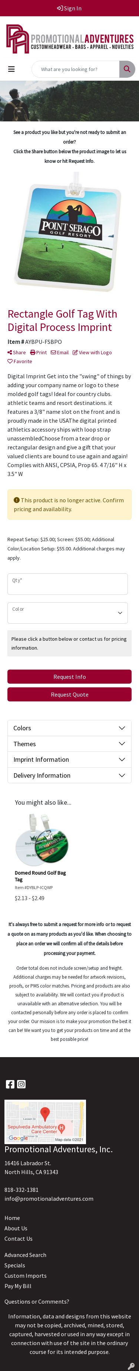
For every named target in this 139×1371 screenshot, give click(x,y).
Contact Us (18, 1238)
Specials (14, 1265)
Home (12, 1217)
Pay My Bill (18, 1286)
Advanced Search (25, 1254)
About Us (15, 1228)
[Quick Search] (76, 69)
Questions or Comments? (36, 1301)
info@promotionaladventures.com (48, 1198)
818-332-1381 (21, 1189)
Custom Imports (25, 1275)
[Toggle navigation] (11, 69)
